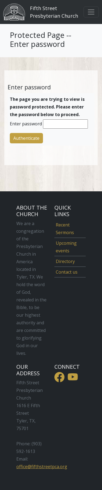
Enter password (26, 124)
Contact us (67, 272)
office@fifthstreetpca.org (41, 467)
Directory (65, 261)
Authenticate (26, 138)
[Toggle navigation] (91, 12)
